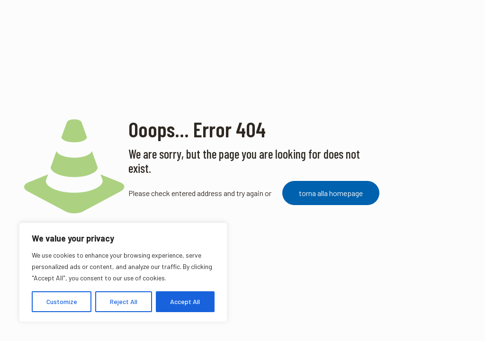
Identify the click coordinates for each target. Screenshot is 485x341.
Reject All (123, 301)
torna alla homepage (331, 192)
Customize (61, 301)
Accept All (185, 301)
